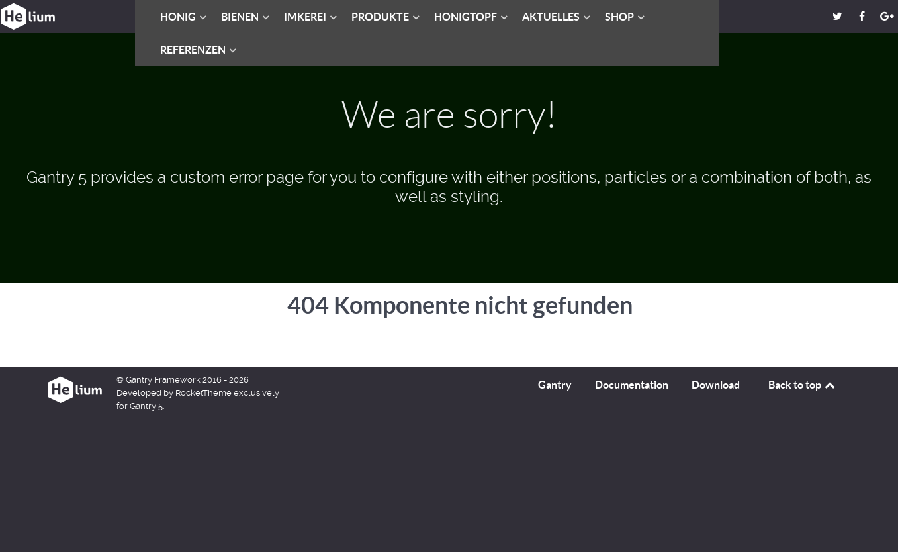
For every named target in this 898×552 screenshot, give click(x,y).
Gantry (555, 385)
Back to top (802, 385)
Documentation (631, 385)
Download (716, 385)
